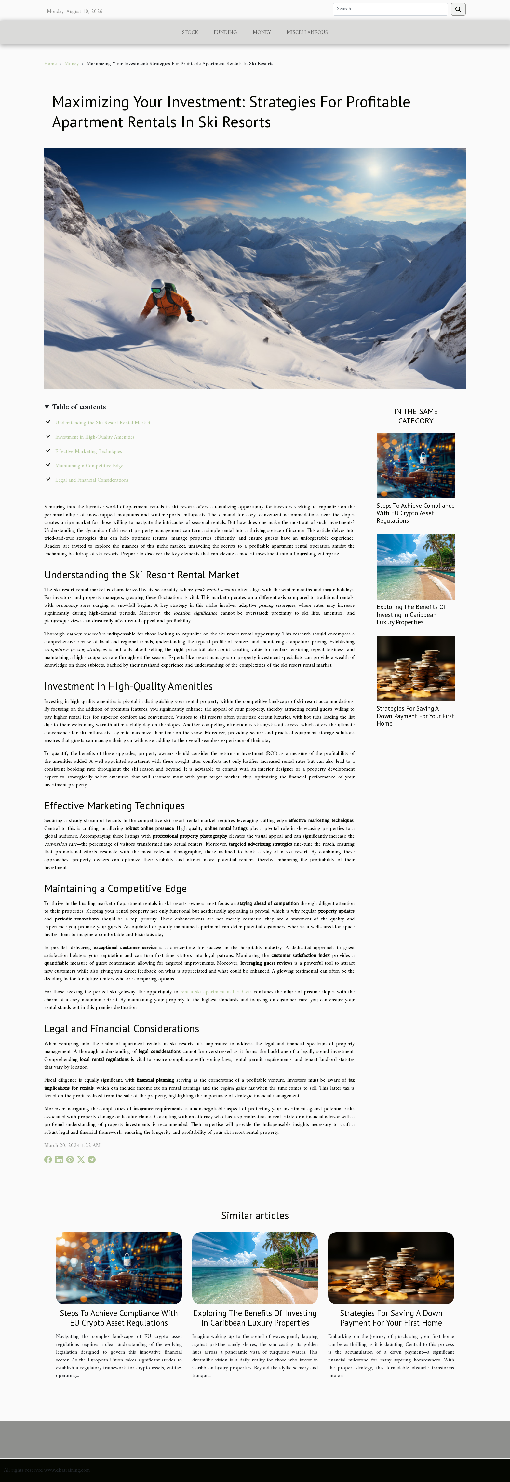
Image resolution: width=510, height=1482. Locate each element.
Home (50, 63)
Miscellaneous (307, 32)
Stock (190, 32)
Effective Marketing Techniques (88, 451)
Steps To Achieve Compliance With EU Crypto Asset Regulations (416, 512)
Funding (225, 32)
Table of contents (79, 407)
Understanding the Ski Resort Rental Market (102, 423)
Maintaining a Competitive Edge (89, 466)
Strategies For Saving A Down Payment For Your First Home (415, 715)
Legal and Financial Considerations (91, 480)
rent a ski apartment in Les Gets (216, 992)
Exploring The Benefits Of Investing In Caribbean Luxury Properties (411, 614)
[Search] (390, 9)
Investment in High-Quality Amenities (95, 437)
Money (262, 32)
